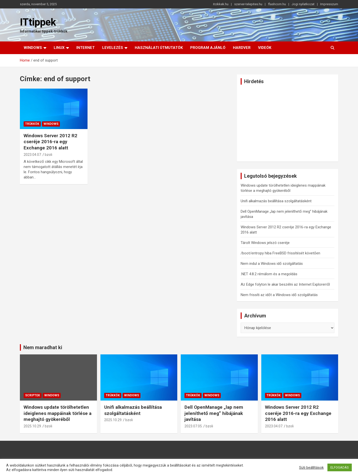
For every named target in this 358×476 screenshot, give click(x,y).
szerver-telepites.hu (248, 4)
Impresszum (329, 4)
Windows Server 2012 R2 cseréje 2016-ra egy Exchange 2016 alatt (50, 142)
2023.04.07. (33, 155)
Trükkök (32, 124)
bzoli (48, 155)
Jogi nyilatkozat (303, 4)
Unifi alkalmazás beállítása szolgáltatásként (276, 201)
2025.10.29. (33, 426)
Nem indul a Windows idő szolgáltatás (272, 263)
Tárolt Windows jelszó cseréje (265, 242)
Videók (264, 47)
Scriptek (32, 395)
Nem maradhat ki (42, 347)
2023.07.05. (193, 426)
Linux (59, 47)
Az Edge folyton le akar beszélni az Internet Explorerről (285, 284)
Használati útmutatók (159, 47)
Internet (85, 47)
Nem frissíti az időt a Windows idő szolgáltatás (279, 295)
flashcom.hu (277, 4)
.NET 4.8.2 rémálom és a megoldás (269, 274)
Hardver (242, 47)
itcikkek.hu (220, 4)
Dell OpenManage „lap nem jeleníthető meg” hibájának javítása (213, 413)
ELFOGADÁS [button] (339, 467)
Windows (33, 47)
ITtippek (38, 22)
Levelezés (112, 47)
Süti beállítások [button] (311, 467)
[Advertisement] (287, 123)
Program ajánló (207, 47)
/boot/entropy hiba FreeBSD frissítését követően (280, 253)
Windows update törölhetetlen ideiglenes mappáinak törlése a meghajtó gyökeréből (57, 413)
